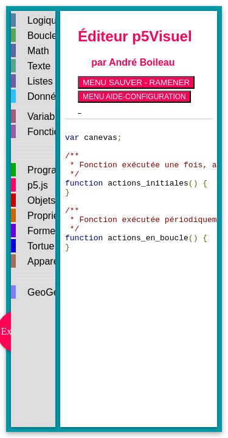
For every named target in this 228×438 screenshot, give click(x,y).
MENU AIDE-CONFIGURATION (134, 96)
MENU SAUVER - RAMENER (136, 82)
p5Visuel (162, 36)
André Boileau (141, 62)
